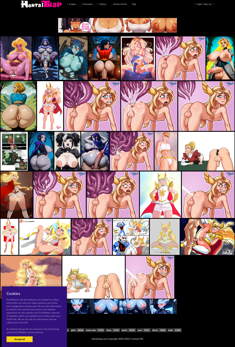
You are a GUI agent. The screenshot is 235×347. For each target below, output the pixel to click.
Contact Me (137, 338)
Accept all (19, 339)
